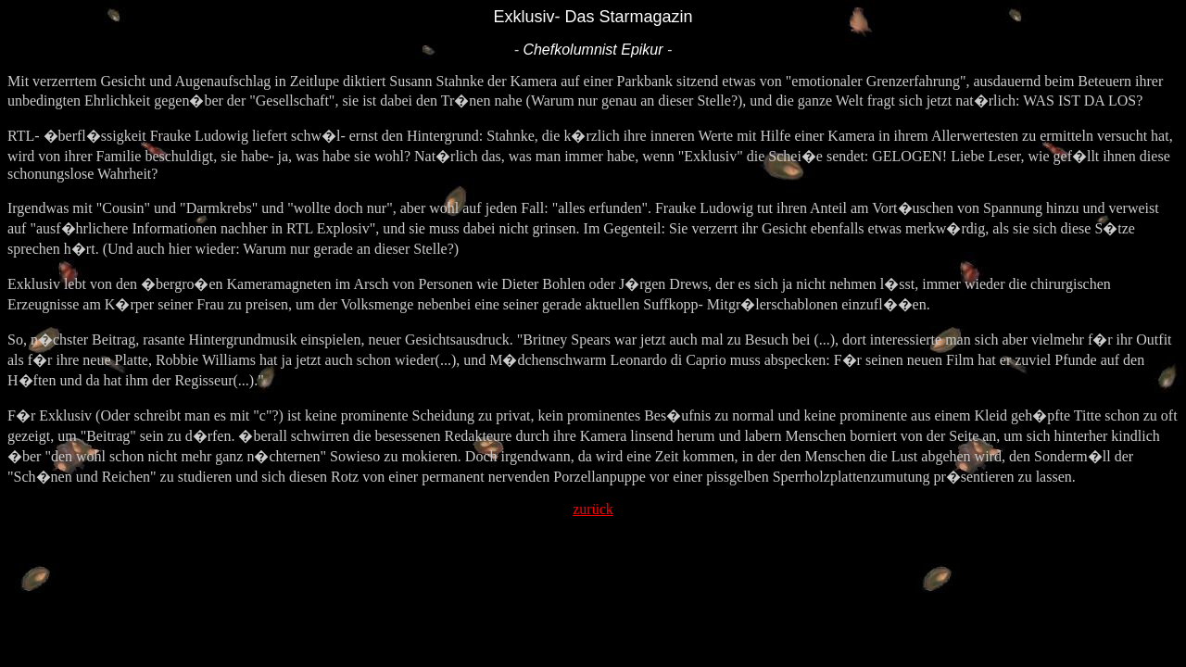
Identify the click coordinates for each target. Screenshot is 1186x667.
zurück (593, 509)
